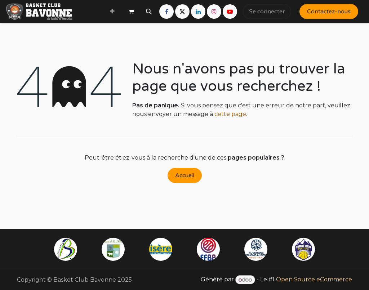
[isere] (161, 249)
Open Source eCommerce (314, 279)
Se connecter (267, 11)
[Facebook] (166, 11)
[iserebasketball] (303, 249)
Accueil (184, 175)
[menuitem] (112, 11)
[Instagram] (214, 11)
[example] (256, 249)
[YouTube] (230, 11)
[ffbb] (208, 249)
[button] (148, 11)
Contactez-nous (329, 11)
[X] (182, 11)
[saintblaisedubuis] (66, 249)
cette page (230, 114)
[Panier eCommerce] (130, 11)
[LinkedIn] (198, 11)
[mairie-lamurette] (113, 249)
